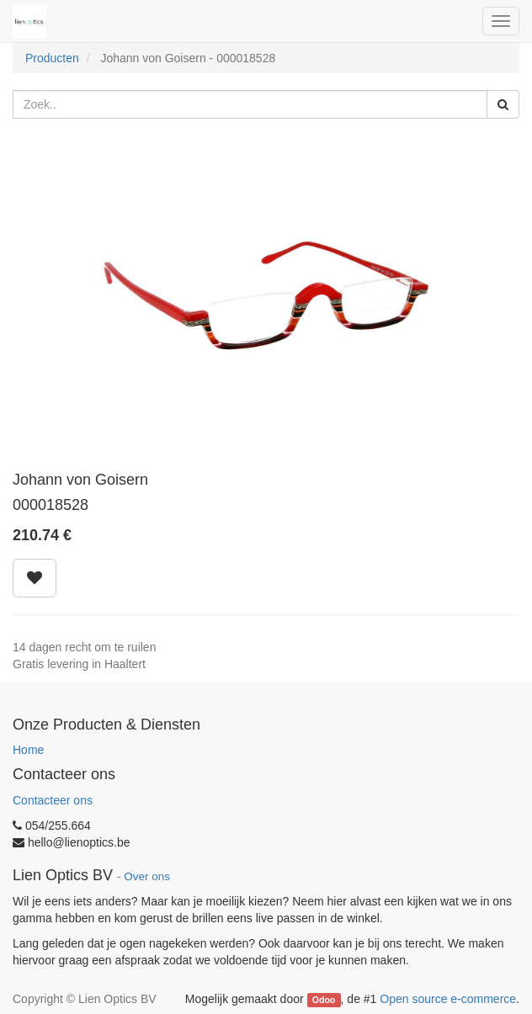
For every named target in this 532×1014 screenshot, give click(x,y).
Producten (52, 58)
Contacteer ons (53, 800)
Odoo (323, 1000)
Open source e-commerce (448, 999)
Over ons (147, 876)
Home (28, 750)
